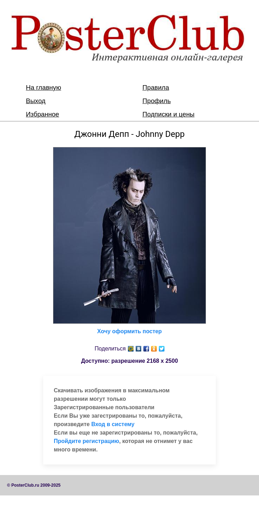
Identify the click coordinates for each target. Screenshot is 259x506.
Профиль (156, 101)
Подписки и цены (168, 114)
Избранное (42, 114)
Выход (36, 101)
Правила (155, 87)
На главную (43, 87)
